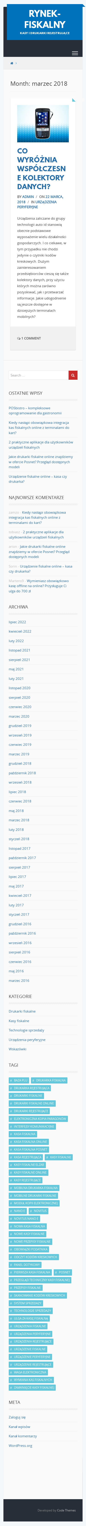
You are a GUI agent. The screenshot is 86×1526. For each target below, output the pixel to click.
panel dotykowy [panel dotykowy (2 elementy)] (27, 1265)
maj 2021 (16, 669)
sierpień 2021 (19, 659)
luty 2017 (16, 905)
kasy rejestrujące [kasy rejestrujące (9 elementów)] (27, 1180)
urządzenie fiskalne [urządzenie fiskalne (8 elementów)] (30, 1349)
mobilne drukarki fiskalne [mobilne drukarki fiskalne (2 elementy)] (35, 1196)
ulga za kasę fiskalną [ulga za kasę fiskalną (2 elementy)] (31, 1318)
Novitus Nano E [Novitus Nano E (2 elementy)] (26, 1219)
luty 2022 (16, 641)
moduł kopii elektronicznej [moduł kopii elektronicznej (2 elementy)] (36, 1203)
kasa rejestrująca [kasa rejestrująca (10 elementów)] (27, 1157)
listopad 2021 (20, 650)
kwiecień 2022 (20, 631)
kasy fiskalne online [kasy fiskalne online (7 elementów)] (30, 1172)
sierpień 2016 (19, 952)
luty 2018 (16, 829)
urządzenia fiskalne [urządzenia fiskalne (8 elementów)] (30, 1326)
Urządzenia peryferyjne (27, 1039)
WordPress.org (20, 1445)
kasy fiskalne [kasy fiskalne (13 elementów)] (60, 1157)
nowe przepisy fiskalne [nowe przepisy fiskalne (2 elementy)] (32, 1241)
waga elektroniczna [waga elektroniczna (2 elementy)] (30, 1372)
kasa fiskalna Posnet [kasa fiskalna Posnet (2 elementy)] (30, 1149)
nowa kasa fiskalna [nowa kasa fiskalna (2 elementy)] (29, 1226)
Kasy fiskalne (19, 1020)
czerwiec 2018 (20, 801)
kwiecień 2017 (20, 895)
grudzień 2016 (20, 924)
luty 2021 (16, 678)
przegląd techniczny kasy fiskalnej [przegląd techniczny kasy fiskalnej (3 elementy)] (42, 1280)
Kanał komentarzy (23, 1436)
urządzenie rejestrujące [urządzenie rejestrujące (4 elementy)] (32, 1365)
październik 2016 (22, 933)
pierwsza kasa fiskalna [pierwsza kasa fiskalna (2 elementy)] (32, 1272)
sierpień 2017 (19, 867)
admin (28, 196)
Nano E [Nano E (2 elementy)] (19, 1211)
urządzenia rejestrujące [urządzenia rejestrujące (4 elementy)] (33, 1341)
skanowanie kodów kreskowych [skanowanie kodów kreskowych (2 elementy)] (39, 1295)
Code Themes (66, 1510)
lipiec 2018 (17, 791)
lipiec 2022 (17, 622)
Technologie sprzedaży (26, 1030)
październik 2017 (22, 857)
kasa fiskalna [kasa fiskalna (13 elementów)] (24, 1134)
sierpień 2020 (19, 697)
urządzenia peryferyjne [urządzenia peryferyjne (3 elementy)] (32, 1334)
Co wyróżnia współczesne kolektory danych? (41, 169)
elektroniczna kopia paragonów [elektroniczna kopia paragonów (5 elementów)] (40, 1119)
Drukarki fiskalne (22, 1011)
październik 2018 (22, 773)
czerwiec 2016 (20, 961)
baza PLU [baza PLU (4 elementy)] (20, 1080)
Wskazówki (17, 1049)
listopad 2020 (20, 688)
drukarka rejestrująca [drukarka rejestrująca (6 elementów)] (31, 1088)
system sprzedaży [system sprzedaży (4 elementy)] (27, 1303)
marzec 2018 (19, 820)
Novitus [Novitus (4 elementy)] (40, 1211)
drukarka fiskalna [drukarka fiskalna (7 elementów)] (51, 1080)
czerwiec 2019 (20, 744)
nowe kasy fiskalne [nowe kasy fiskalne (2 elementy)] (29, 1234)
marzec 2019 (19, 754)
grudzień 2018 (20, 763)
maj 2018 (16, 810)
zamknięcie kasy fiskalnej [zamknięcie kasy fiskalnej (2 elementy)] (34, 1387)
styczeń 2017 (19, 914)
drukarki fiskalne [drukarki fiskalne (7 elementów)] (28, 1096)
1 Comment (29, 338)
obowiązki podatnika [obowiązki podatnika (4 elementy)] (30, 1249)
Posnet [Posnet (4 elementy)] (64, 1272)
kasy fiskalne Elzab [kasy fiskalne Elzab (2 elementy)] (29, 1165)
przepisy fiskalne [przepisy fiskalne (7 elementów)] (27, 1288)
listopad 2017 (20, 848)
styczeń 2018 (19, 839)
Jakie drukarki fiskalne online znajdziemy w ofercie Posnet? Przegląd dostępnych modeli (41, 461)
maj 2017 (16, 886)
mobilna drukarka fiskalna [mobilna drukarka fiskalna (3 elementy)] (36, 1188)
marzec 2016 (19, 980)
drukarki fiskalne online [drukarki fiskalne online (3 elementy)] (34, 1103)
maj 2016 (16, 971)
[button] (75, 54)
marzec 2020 (19, 716)
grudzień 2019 (20, 725)
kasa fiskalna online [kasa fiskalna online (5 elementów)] (30, 1142)
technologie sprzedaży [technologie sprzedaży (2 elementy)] (32, 1311)
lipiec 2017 (17, 876)
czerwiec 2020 (20, 706)
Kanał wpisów (19, 1426)
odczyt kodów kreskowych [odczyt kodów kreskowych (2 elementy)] (35, 1257)
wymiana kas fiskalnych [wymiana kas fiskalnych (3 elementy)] (33, 1380)
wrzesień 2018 (20, 782)
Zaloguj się (17, 1417)
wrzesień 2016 (20, 942)
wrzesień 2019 (20, 735)
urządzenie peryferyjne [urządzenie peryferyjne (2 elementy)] (32, 1357)
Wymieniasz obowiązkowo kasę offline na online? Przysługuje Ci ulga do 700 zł (39, 585)
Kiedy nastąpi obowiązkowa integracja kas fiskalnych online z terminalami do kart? (39, 427)
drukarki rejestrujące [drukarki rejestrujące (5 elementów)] (31, 1111)
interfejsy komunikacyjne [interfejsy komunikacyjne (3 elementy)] (34, 1126)
